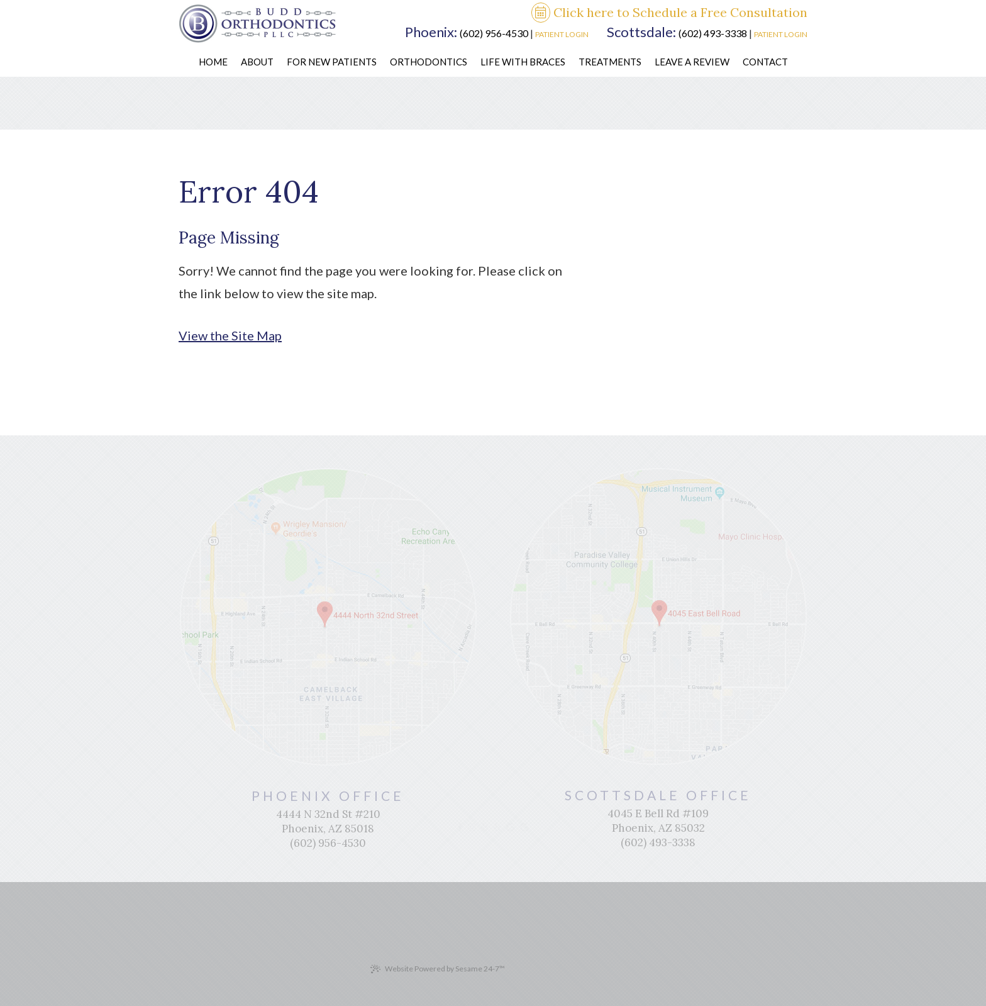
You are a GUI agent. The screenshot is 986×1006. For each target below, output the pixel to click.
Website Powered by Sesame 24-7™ (437, 969)
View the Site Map (230, 335)
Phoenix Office (328, 795)
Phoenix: (431, 32)
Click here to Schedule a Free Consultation (669, 13)
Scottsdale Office (658, 795)
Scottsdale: (641, 32)
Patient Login (562, 34)
